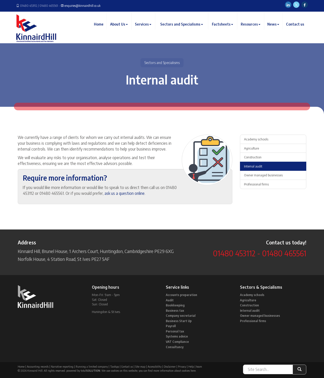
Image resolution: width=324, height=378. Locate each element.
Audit (170, 300)
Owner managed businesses (263, 175)
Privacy (182, 366)
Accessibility (154, 366)
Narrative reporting (62, 366)
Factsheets (223, 29)
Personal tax (175, 331)
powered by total (83, 370)
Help (191, 366)
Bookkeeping (175, 305)
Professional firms (256, 184)
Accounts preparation (181, 295)
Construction (252, 157)
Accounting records (38, 366)
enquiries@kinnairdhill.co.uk (82, 6)
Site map (140, 366)
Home (101, 29)
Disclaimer (170, 366)
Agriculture (251, 148)
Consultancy (175, 347)
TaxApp (114, 366)
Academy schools (256, 139)
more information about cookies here (174, 370)
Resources (251, 29)
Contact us (295, 29)
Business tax (175, 310)
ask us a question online (125, 193)
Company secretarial (180, 316)
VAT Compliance (177, 342)
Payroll (171, 326)
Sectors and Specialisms (182, 29)
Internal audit (253, 166)
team (199, 366)
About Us (121, 29)
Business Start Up (179, 321)
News (274, 29)
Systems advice (177, 336)
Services (145, 29)
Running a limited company (92, 366)
